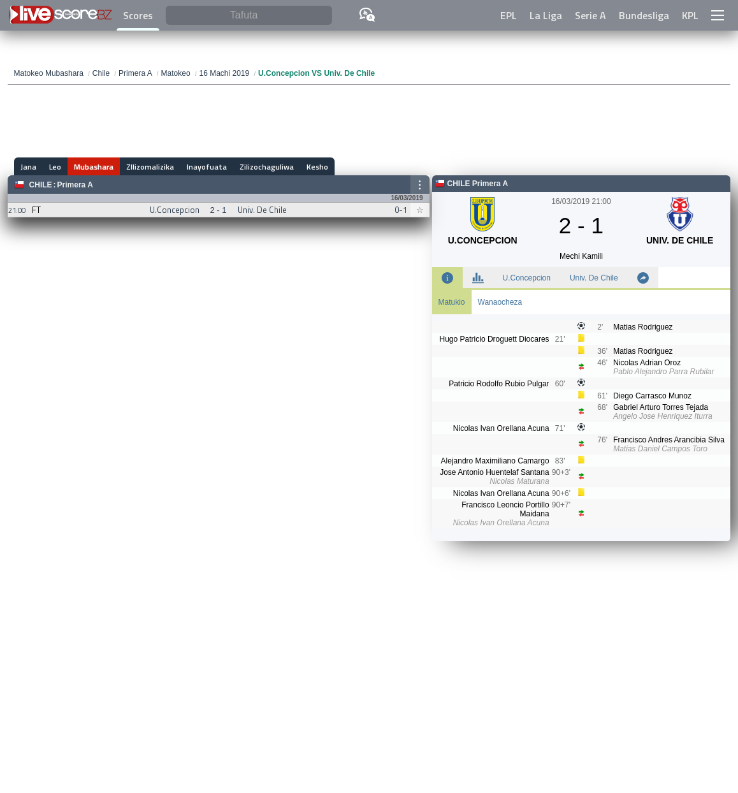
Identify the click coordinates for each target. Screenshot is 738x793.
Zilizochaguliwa (267, 167)
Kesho (317, 167)
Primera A (75, 184)
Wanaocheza (500, 302)
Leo (55, 167)
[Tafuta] (249, 15)
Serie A (590, 15)
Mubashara (93, 167)
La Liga (546, 15)
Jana (28, 167)
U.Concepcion (527, 277)
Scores (138, 15)
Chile (40, 184)
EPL (508, 15)
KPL (690, 15)
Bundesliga (644, 15)
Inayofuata (207, 167)
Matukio (451, 302)
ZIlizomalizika (150, 167)
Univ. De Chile (594, 277)
